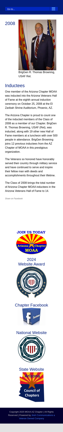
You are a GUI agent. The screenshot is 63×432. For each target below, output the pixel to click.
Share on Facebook (14, 198)
